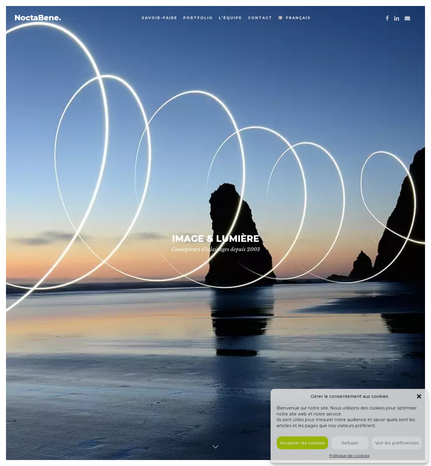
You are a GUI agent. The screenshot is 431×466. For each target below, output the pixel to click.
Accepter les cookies (302, 443)
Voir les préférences (397, 443)
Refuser (350, 443)
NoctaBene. (37, 17)
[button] (419, 396)
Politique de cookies (349, 455)
